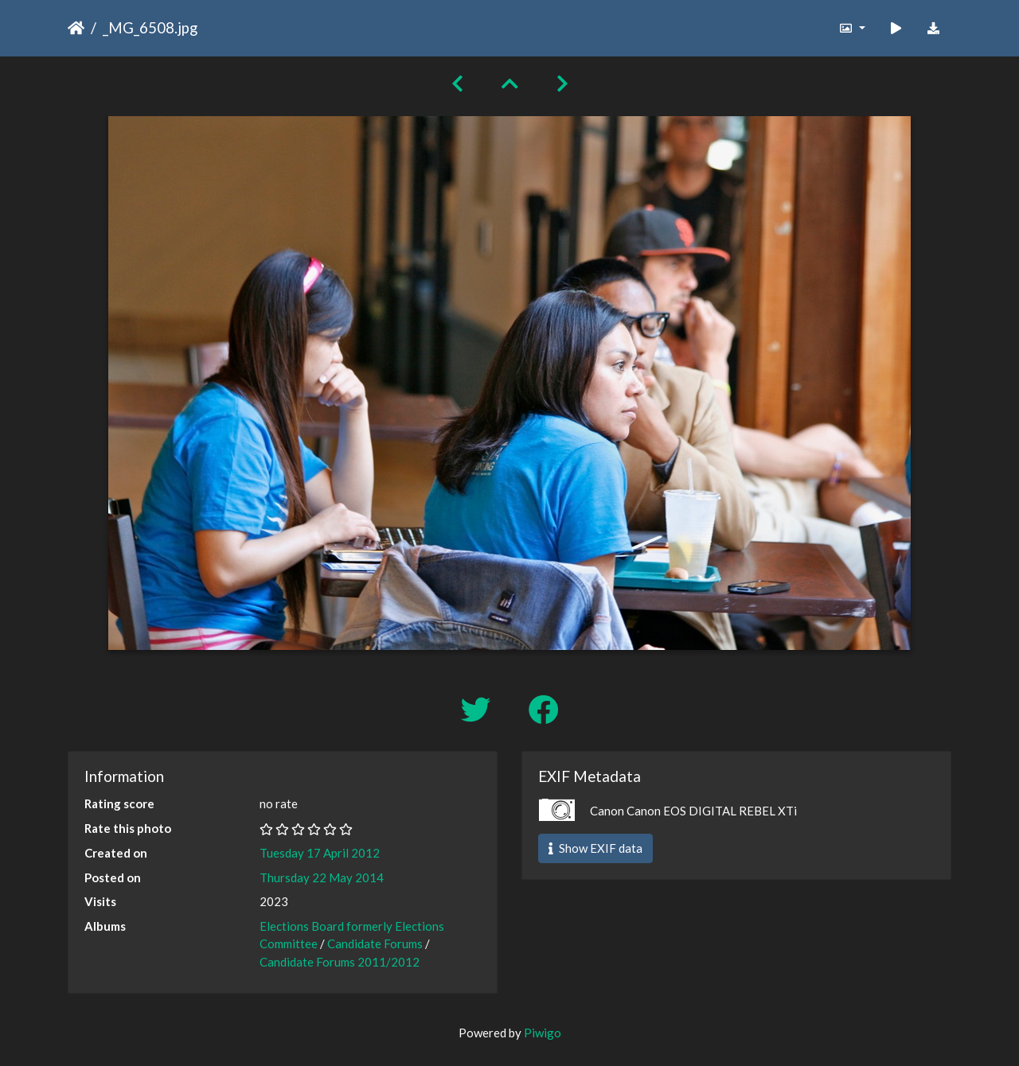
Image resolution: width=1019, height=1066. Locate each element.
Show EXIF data (595, 848)
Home (76, 28)
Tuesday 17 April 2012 (320, 853)
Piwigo (542, 1032)
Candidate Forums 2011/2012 (340, 962)
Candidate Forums (375, 943)
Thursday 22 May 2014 (322, 877)
